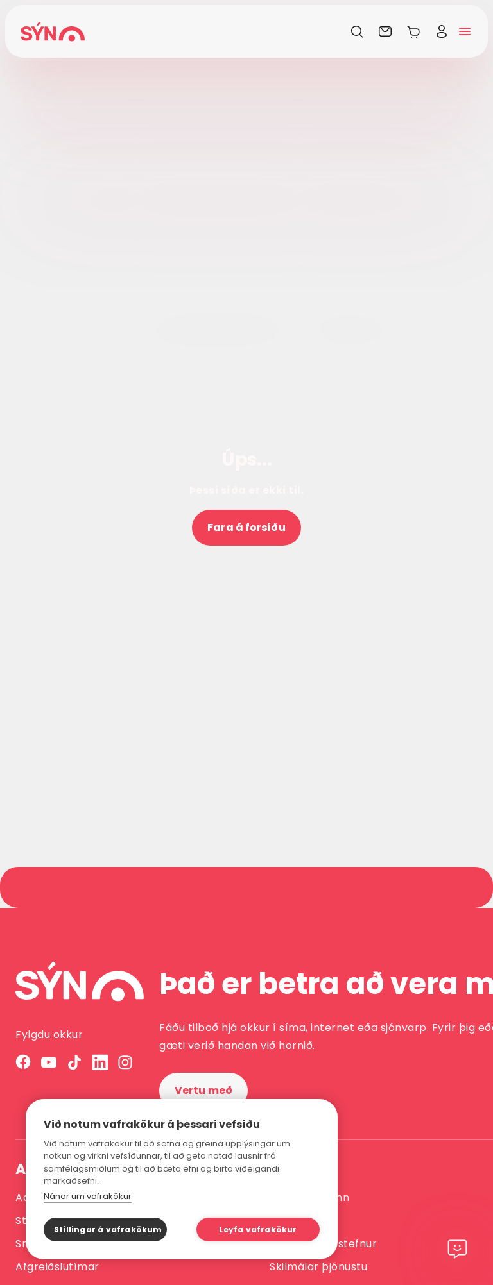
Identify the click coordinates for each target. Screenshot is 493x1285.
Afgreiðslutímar (57, 1266)
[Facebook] (23, 1062)
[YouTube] (48, 1062)
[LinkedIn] (100, 1062)
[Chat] (457, 1249)
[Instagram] (126, 1062)
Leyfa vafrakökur (258, 1229)
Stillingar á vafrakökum (108, 1229)
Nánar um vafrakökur (88, 1196)
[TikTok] (74, 1062)
